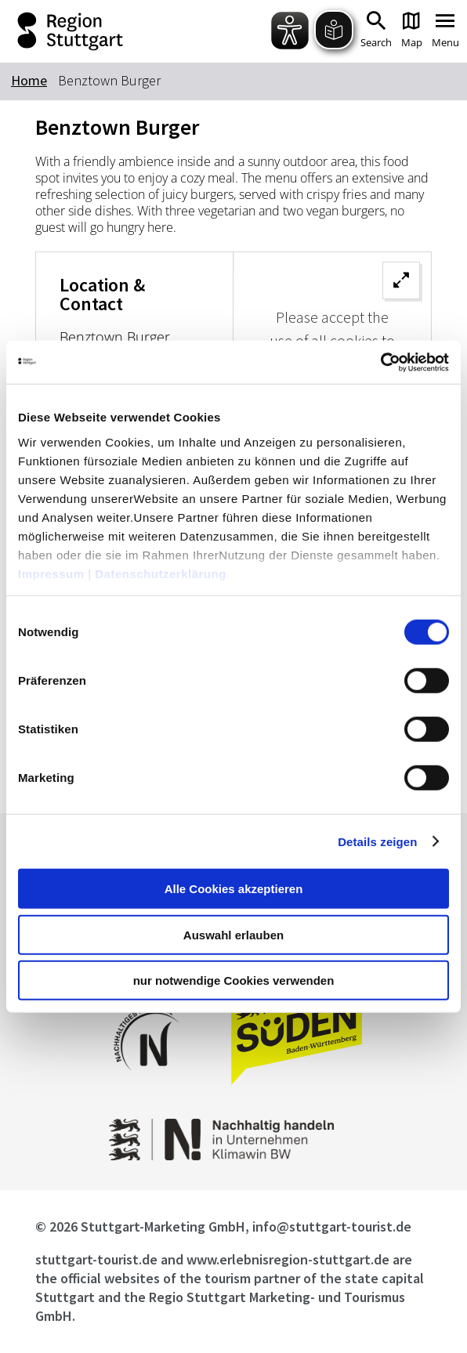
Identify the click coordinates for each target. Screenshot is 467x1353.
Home (29, 80)
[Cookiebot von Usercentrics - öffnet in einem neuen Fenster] (380, 362)
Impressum (51, 573)
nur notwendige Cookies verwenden (234, 980)
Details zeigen (377, 841)
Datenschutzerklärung (160, 573)
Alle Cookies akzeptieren (234, 888)
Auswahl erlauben (233, 934)
